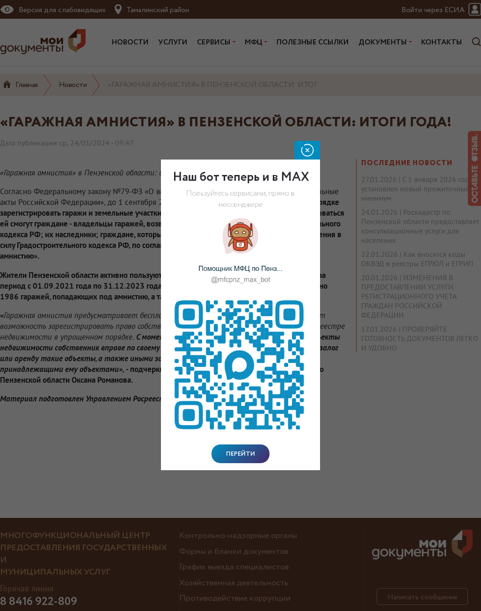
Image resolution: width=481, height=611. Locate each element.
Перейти (240, 453)
